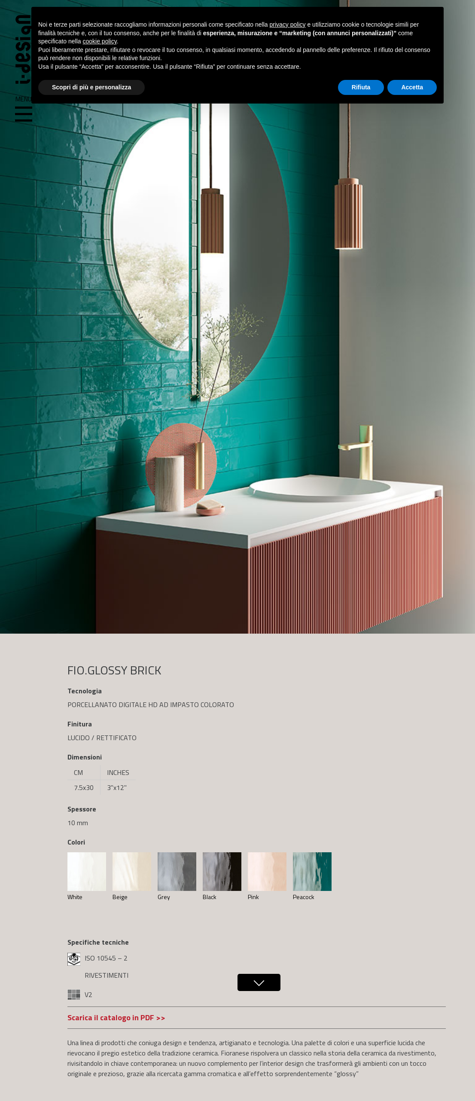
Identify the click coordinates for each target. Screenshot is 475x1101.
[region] (237, 317)
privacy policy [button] (288, 24)
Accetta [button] (412, 87)
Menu (23, 109)
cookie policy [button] (100, 41)
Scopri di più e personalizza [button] (91, 87)
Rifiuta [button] (361, 87)
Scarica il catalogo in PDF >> (116, 1017)
